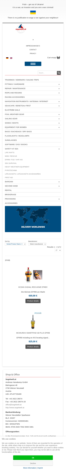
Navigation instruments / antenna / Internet (26, 101)
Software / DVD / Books (16, 144)
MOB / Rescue (11, 156)
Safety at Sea (11, 149)
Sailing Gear (11, 119)
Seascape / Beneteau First (18, 106)
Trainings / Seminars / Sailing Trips (22, 80)
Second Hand (11, 186)
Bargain (9, 182)
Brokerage (10, 195)
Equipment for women (16, 127)
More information (29, 468)
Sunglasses (11, 140)
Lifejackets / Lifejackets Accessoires (23, 174)
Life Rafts (9, 152)
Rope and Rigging (13, 93)
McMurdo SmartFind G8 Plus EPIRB (33, 333)
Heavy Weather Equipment (17, 167)
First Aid (9, 177)
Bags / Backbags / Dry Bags (18, 132)
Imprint (40, 468)
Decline (33, 463)
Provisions (10, 199)
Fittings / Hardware (14, 84)
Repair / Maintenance (15, 88)
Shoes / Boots (11, 123)
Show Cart (58, 57)
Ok (33, 458)
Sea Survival (11, 163)
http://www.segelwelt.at (15, 407)
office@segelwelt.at (14, 405)
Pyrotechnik (11, 170)
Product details (33, 301)
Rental (8, 190)
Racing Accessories (15, 97)
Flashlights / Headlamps (17, 136)
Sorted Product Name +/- (15, 244)
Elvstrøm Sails (12, 110)
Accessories (11, 203)
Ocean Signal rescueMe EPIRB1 (33, 287)
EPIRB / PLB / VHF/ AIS (14, 160)
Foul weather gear (14, 114)
